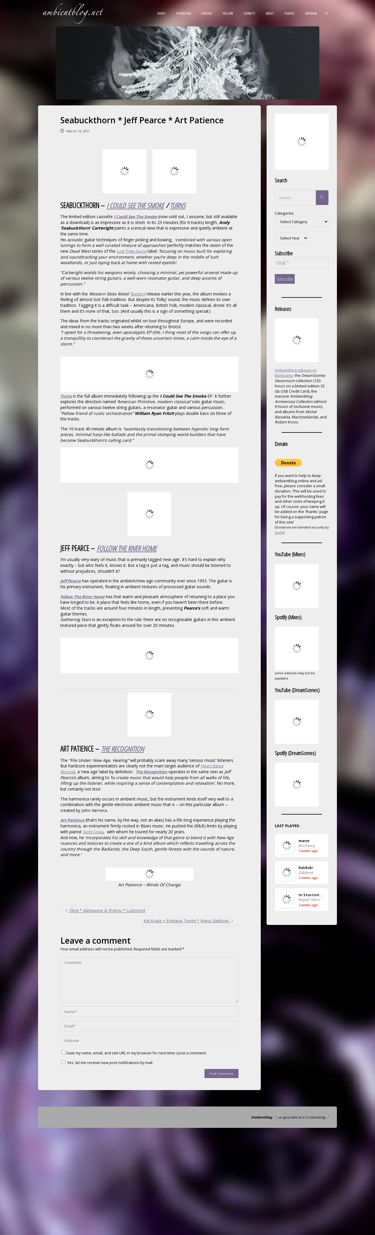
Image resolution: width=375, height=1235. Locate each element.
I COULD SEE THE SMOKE (136, 205)
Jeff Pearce (71, 580)
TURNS (181, 205)
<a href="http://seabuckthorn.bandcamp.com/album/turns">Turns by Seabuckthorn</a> (149, 464)
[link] (326, 13)
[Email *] (302, 262)
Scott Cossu (94, 831)
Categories (284, 213)
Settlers (138, 293)
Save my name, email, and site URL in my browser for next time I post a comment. (134, 1052)
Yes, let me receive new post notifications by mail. (107, 1061)
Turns (66, 395)
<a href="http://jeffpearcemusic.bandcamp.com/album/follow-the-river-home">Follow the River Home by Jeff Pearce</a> (149, 655)
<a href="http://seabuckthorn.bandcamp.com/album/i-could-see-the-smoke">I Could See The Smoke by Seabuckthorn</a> (149, 373)
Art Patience (72, 819)
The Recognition (153, 771)
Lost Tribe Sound (133, 251)
